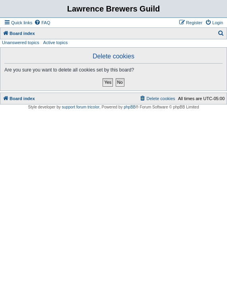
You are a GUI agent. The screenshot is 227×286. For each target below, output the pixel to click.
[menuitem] (42, 22)
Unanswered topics (20, 42)
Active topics (55, 42)
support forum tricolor (80, 107)
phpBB (130, 107)
